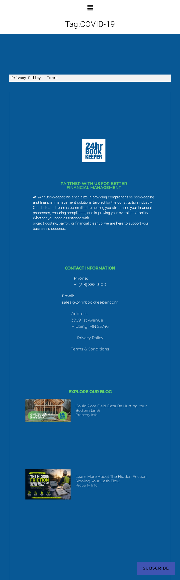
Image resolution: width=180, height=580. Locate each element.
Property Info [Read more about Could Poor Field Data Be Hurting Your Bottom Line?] (86, 415)
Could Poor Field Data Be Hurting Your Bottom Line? (111, 408)
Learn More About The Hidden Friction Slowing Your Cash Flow (111, 478)
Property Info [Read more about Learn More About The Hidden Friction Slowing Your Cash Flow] (86, 485)
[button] (90, 7)
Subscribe (156, 568)
